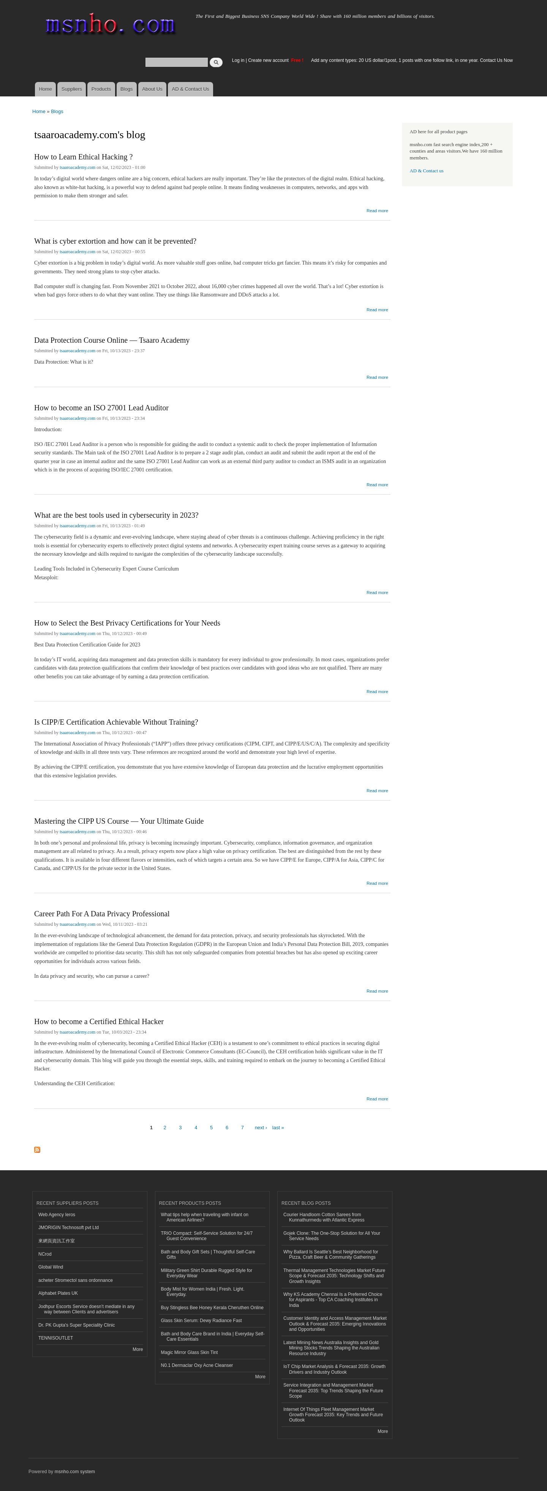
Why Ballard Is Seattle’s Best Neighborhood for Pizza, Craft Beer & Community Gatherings (330, 1254)
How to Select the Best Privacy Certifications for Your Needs (127, 623)
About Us (152, 89)
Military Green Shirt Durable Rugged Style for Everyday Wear (206, 1273)
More (138, 1349)
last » (278, 1127)
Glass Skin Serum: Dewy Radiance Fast (201, 1320)
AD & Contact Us (190, 89)
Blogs (126, 89)
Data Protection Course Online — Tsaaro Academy (112, 340)
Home (45, 89)
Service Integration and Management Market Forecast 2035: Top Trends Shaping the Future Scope (333, 1390)
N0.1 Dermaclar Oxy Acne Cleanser (197, 1365)
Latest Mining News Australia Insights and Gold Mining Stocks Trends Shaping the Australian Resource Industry (331, 1348)
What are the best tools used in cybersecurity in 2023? (116, 515)
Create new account (269, 60)
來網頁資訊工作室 (56, 1241)
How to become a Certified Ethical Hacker (99, 1021)
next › (261, 1127)
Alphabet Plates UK (58, 1293)
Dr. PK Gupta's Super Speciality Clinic (76, 1325)
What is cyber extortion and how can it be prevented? (115, 241)
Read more (377, 209)
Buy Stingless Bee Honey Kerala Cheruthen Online (212, 1307)
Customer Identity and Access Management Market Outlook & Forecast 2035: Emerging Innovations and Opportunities (335, 1324)
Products (101, 89)
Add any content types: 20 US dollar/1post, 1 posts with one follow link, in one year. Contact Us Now (412, 60)
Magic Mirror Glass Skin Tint (189, 1352)
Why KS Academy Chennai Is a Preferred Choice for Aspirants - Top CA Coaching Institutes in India (332, 1300)
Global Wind (50, 1267)
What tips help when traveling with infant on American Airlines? (205, 1217)
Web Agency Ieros (56, 1214)
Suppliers (72, 89)
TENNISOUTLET (55, 1338)
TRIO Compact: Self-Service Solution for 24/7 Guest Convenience (207, 1236)
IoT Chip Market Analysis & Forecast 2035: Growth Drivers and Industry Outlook (334, 1369)
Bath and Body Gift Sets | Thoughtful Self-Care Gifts (208, 1254)
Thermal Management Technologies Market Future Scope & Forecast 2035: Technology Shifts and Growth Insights (334, 1276)
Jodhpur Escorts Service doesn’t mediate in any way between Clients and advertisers (86, 1309)
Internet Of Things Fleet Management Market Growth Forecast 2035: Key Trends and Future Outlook (333, 1415)
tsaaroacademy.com (77, 167)
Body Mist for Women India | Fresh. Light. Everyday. (203, 1291)
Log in (238, 60)
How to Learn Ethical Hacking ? (83, 157)
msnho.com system (75, 1471)
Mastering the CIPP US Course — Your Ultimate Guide (119, 821)
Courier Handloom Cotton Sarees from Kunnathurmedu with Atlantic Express (324, 1217)
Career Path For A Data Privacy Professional (102, 913)
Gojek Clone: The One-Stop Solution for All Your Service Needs (331, 1236)
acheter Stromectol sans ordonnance (75, 1280)
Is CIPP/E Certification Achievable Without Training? (116, 722)
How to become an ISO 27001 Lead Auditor (101, 407)
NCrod (45, 1254)
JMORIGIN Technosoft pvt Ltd (68, 1227)
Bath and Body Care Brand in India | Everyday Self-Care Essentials (213, 1336)
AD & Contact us (427, 170)
